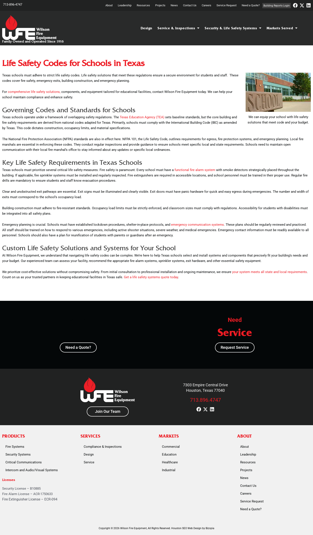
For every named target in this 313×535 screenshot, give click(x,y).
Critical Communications (23, 462)
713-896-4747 (12, 5)
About (109, 5)
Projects (160, 5)
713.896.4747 (205, 400)
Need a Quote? (251, 5)
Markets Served (281, 28)
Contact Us (189, 5)
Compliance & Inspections (103, 447)
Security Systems (18, 454)
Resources (143, 5)
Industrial (168, 470)
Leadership (125, 5)
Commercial (171, 447)
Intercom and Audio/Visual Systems (31, 470)
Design (146, 28)
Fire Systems (14, 447)
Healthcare (170, 462)
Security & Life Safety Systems (233, 28)
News (174, 5)
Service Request (226, 5)
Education (169, 454)
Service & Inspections (178, 28)
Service (89, 462)
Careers (206, 5)
